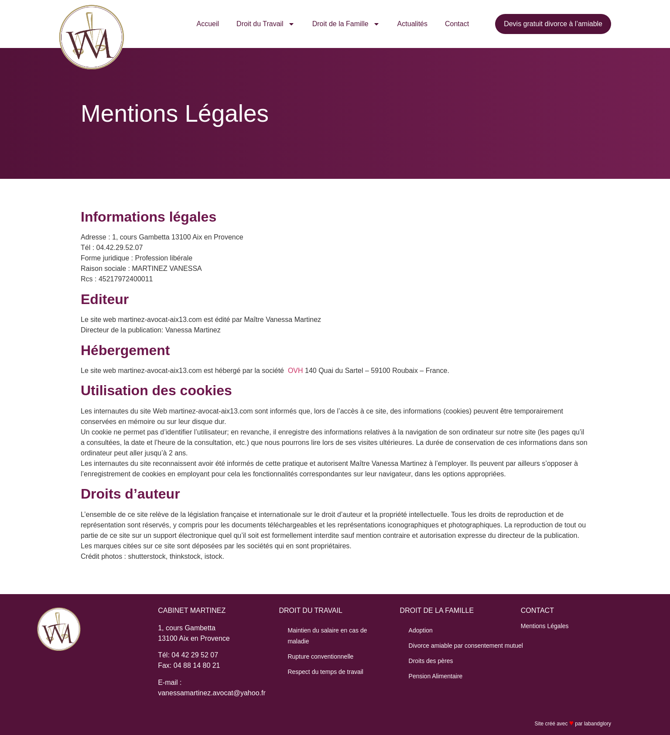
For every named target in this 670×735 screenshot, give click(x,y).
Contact (457, 23)
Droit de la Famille (346, 24)
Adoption (421, 630)
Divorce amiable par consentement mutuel (466, 645)
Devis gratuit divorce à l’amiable (553, 23)
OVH (295, 370)
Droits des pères (431, 660)
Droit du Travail (265, 24)
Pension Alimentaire (436, 676)
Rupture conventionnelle (320, 656)
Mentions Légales (545, 625)
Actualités (412, 23)
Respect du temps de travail (325, 671)
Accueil (208, 23)
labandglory (597, 724)
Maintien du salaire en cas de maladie (327, 636)
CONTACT (537, 610)
